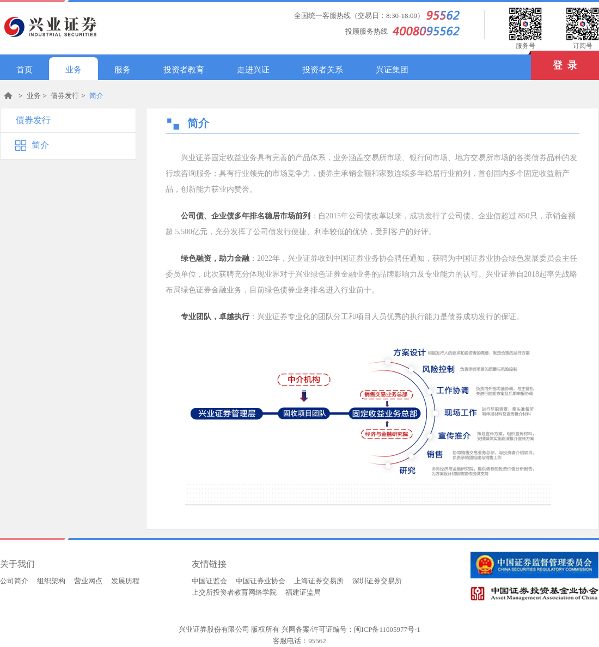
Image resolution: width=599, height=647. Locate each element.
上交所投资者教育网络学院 (234, 592)
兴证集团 (392, 69)
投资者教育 (183, 69)
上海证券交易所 (319, 581)
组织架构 (51, 581)
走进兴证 (253, 69)
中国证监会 (209, 581)
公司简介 (14, 581)
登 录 (554, 61)
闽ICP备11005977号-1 (387, 629)
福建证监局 (303, 592)
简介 (96, 95)
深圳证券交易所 (377, 581)
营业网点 (88, 581)
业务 (73, 69)
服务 (122, 69)
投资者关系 (322, 69)
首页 (24, 69)
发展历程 (125, 581)
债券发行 (65, 95)
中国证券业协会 (260, 581)
